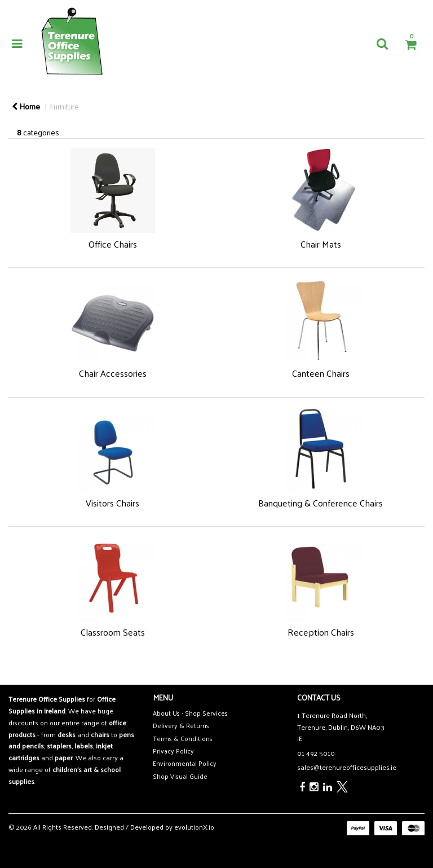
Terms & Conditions (183, 738)
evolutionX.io (194, 827)
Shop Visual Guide (180, 776)
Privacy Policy (173, 751)
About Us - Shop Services (190, 713)
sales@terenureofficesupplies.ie (346, 767)
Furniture (64, 106)
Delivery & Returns (181, 726)
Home (26, 106)
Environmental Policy (184, 763)
